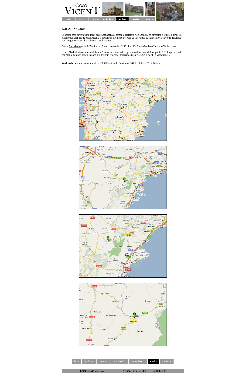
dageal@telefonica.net (96, 371)
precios (135, 19)
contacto (149, 19)
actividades (108, 19)
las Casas (89, 361)
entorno (95, 19)
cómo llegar (122, 19)
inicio (68, 19)
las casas (82, 19)
